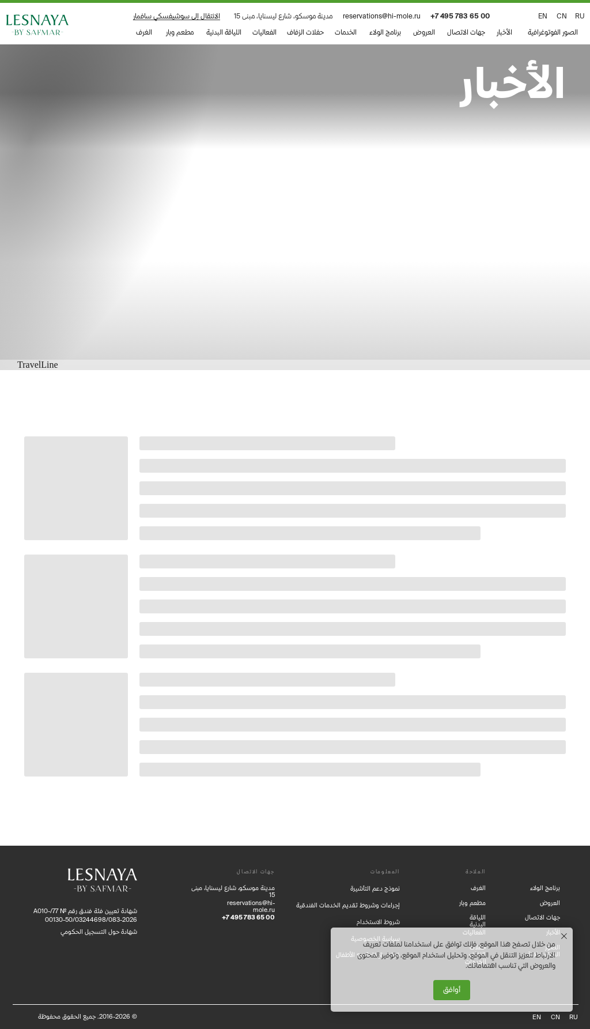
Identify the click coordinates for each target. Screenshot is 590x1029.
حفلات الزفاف (305, 32)
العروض (424, 32)
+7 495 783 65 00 (460, 16)
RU (573, 1016)
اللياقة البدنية (223, 32)
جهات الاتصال (466, 32)
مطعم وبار (180, 32)
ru (580, 16)
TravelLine (37, 365)
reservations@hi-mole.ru (382, 16)
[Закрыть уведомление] (564, 936)
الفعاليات (264, 32)
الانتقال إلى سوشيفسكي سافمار (176, 16)
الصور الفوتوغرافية (553, 32)
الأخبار (504, 32)
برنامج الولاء (385, 32)
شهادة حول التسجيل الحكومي (98, 931)
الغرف (144, 32)
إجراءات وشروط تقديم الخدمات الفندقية (348, 905)
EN (542, 16)
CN (562, 16)
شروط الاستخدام (378, 921)
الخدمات (346, 32)
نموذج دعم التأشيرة (375, 888)
